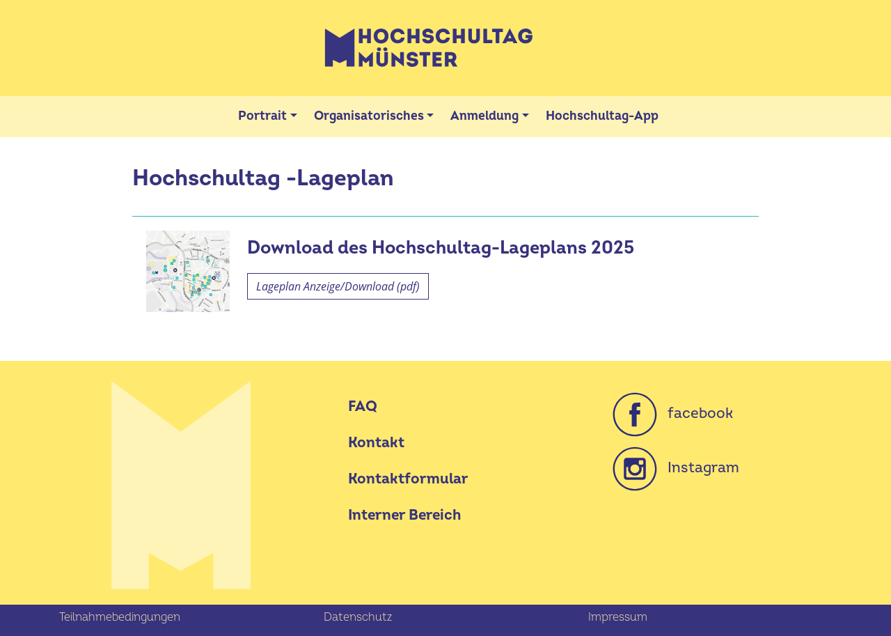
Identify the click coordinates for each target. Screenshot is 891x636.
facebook (673, 413)
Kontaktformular (408, 479)
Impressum (617, 617)
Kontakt (376, 442)
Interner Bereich (404, 515)
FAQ (362, 406)
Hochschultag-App (602, 116)
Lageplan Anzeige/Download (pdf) (338, 286)
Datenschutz (358, 617)
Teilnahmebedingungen (119, 617)
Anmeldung (484, 116)
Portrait (262, 116)
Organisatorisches (369, 116)
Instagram (676, 467)
